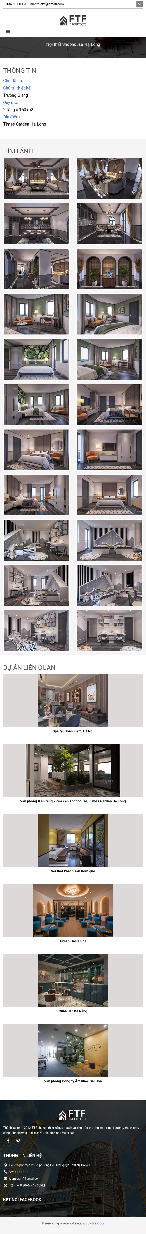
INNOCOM (97, 1223)
